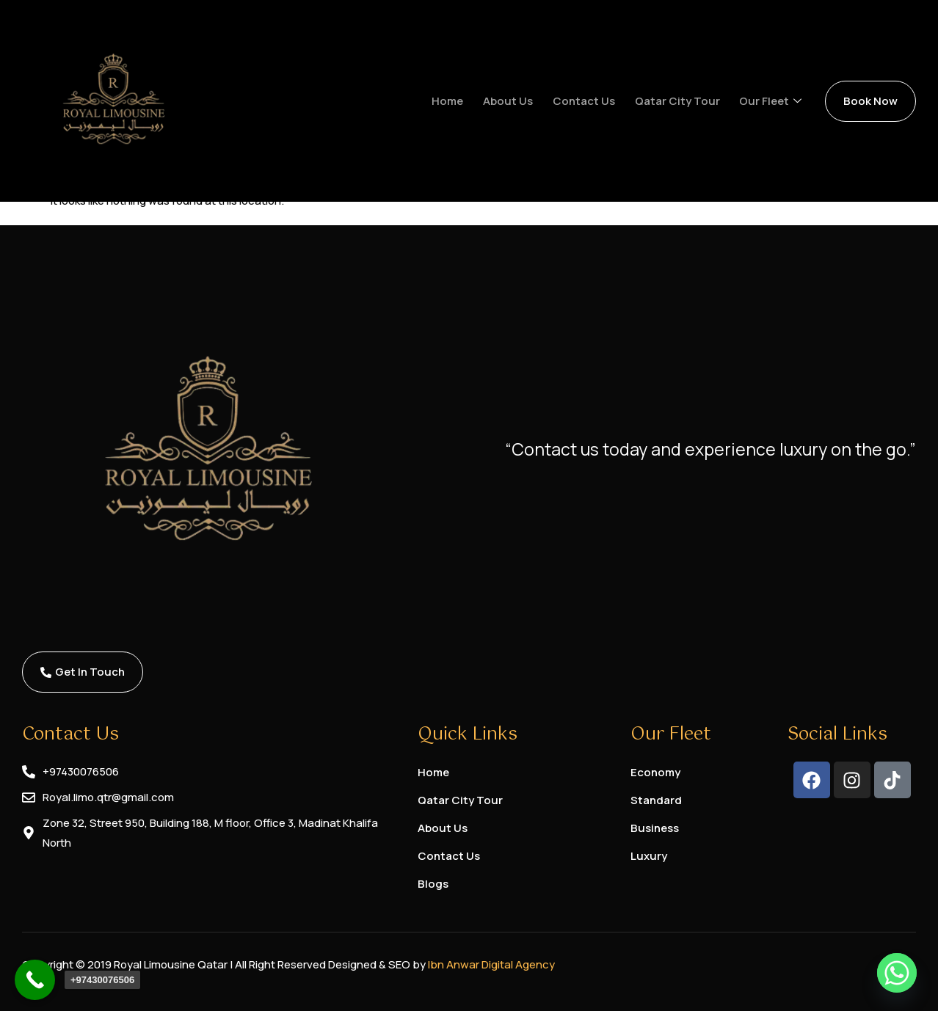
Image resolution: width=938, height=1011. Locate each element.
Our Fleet (775, 101)
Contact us (590, 101)
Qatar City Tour (682, 101)
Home (457, 101)
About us (516, 101)
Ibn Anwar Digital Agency (491, 964)
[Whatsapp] (897, 973)
